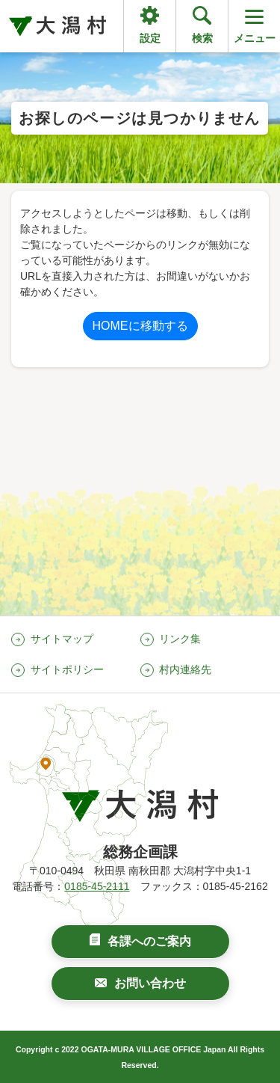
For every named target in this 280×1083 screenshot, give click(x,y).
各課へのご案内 (149, 941)
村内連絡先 (185, 669)
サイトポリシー (67, 669)
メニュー (255, 25)
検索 (202, 38)
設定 (150, 38)
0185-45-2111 (96, 886)
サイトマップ (62, 639)
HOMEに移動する (140, 325)
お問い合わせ (150, 983)
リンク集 (180, 639)
